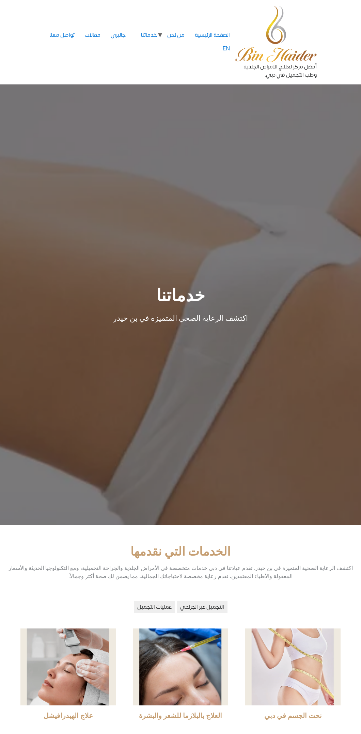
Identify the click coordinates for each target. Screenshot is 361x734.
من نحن (176, 35)
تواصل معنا (62, 35)
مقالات (92, 35)
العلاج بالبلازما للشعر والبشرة (180, 715)
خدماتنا (149, 35)
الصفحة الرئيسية (212, 35)
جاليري (118, 35)
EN (226, 47)
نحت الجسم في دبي (293, 715)
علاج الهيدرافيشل (68, 715)
